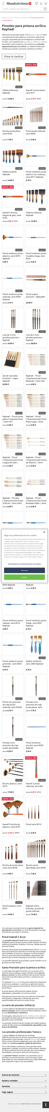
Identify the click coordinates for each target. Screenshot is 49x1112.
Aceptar (24, 577)
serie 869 (42, 949)
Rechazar (24, 570)
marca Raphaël (36, 35)
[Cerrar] (44, 532)
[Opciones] (45, 1105)
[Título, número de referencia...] (22, 9)
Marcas (17, 17)
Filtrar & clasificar (13, 56)
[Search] (45, 9)
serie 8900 (18, 982)
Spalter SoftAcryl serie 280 (32, 1016)
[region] (24, 556)
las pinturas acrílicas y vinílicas (35, 42)
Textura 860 (35, 1039)
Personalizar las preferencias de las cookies (24, 564)
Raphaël (25, 17)
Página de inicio (7, 17)
